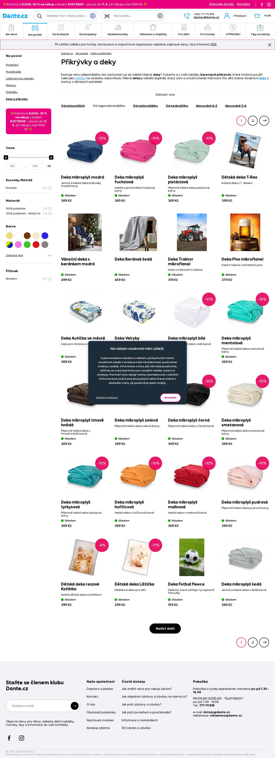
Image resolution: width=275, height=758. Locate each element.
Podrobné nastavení (107, 397)
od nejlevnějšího (145, 106)
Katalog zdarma (98, 728)
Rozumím (170, 397)
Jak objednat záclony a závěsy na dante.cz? (154, 696)
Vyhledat (92, 16)
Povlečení (12, 65)
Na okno (11, 30)
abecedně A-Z (206, 106)
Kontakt (92, 696)
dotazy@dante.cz (206, 17)
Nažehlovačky (118, 30)
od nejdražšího (177, 106)
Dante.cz (67, 53)
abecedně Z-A (235, 106)
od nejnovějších (73, 106)
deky (263, 78)
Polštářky (12, 92)
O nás (91, 704)
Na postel (35, 30)
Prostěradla (13, 71)
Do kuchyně (60, 30)
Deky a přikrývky (101, 53)
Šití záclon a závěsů (136, 728)
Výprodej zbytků (221, 4)
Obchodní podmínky (101, 712)
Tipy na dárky (260, 30)
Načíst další (165, 628)
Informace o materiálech (140, 720)
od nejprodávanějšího (109, 106)
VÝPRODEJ (233, 30)
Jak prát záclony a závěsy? (142, 704)
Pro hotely (207, 30)
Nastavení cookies (100, 720)
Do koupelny (88, 30)
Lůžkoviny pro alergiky (20, 78)
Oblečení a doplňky (153, 30)
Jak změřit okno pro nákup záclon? (147, 689)
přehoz (80, 78)
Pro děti (184, 30)
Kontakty (243, 4)
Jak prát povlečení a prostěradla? (146, 712)
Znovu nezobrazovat (269, 45)
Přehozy (11, 85)
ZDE (213, 44)
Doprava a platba (100, 689)
